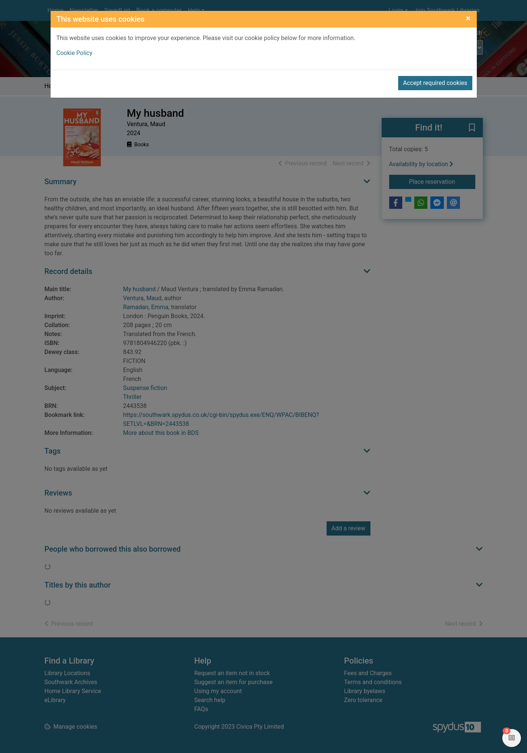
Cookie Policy (75, 53)
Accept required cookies (435, 82)
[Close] (468, 18)
